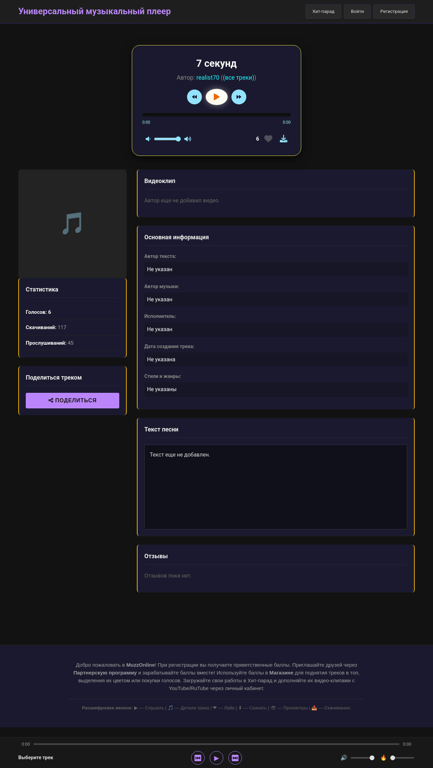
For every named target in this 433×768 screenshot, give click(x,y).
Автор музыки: (161, 286)
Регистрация (394, 11)
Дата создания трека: (169, 346)
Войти (357, 11)
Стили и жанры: (162, 376)
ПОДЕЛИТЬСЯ (72, 400)
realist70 (208, 77)
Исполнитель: (160, 316)
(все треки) (238, 77)
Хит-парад (323, 11)
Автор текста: (160, 256)
